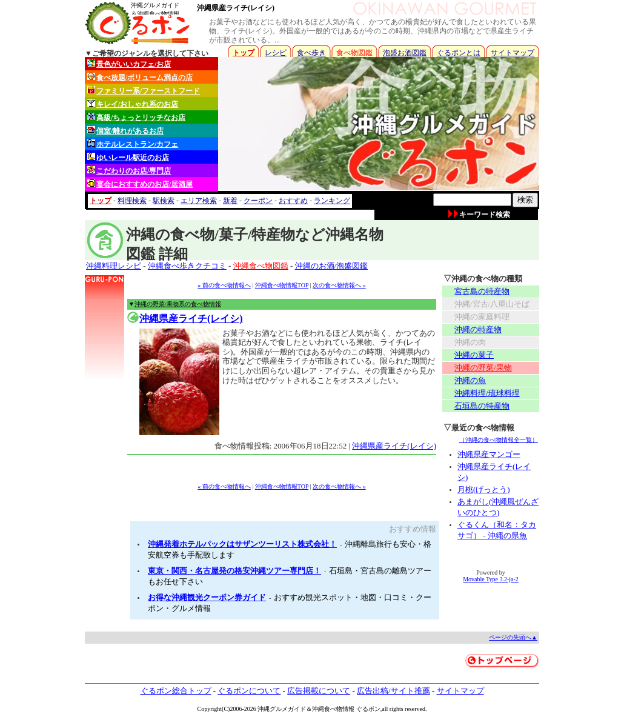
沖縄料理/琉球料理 (487, 393)
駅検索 (163, 200)
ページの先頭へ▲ (513, 637)
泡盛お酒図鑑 (405, 52)
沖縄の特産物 (478, 329)
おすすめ (293, 200)
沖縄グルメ (272, 709)
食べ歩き (311, 52)
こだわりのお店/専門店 (129, 170)
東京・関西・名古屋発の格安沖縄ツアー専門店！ (234, 570)
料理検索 (132, 200)
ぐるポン (368, 709)
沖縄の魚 (470, 380)
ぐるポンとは (458, 52)
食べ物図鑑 (354, 52)
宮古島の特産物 (481, 291)
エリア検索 (199, 200)
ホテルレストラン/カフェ (132, 143)
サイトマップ (512, 52)
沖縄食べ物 (327, 709)
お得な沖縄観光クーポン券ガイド (207, 597)
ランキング (332, 200)
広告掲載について (318, 690)
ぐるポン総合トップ (176, 690)
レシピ (276, 52)
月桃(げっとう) (483, 489)
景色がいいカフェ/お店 (129, 63)
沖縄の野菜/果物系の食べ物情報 (177, 304)
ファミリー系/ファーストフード (143, 90)
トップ (243, 52)
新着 (230, 200)
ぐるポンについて (248, 690)
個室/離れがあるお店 (125, 130)
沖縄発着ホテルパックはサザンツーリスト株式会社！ (242, 544)
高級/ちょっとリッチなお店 (136, 117)
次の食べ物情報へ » (339, 285)
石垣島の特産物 (481, 405)
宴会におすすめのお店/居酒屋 (140, 184)
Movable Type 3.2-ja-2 (491, 579)
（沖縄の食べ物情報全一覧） (498, 439)
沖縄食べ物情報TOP (281, 285)
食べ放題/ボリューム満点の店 (140, 77)
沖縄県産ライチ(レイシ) (235, 8)
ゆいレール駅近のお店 (128, 157)
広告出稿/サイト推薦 (393, 690)
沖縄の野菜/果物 (483, 367)
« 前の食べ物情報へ (224, 285)
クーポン (258, 200)
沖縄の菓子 (474, 354)
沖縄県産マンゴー (488, 454)
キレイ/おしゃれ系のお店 (132, 103)
